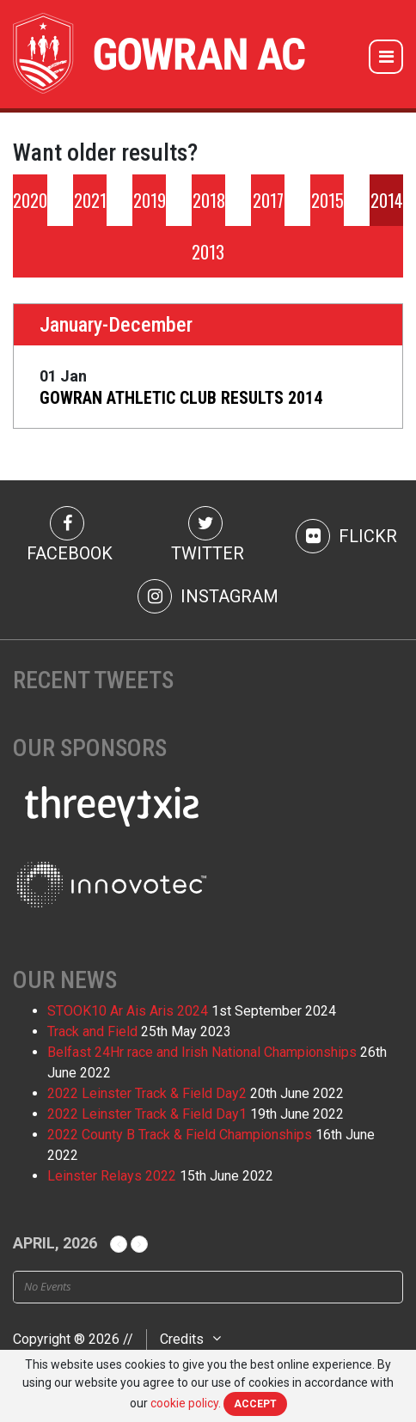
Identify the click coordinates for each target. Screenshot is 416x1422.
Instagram (208, 596)
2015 (327, 200)
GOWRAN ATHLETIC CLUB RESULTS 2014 (181, 398)
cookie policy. (185, 1403)
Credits (182, 1339)
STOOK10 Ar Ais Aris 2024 (127, 1011)
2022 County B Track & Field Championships (179, 1134)
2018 (209, 200)
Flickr (346, 536)
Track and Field (92, 1031)
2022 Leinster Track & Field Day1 (147, 1114)
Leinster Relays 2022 (111, 1176)
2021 (90, 200)
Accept (255, 1404)
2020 (30, 200)
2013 (208, 252)
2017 (268, 200)
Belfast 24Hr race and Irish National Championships (202, 1052)
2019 (149, 200)
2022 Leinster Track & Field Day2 (147, 1093)
